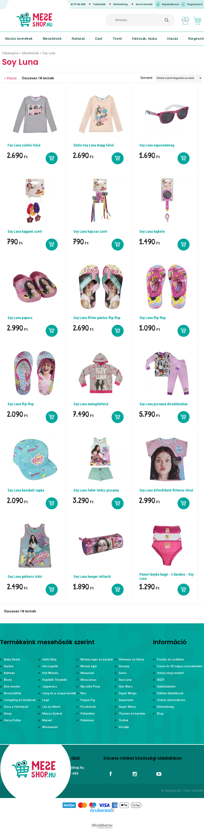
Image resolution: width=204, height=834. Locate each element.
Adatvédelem (166, 686)
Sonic (123, 673)
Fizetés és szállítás (170, 659)
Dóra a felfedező (16, 707)
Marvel (47, 720)
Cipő (98, 39)
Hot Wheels (50, 673)
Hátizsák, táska (144, 39)
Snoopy (124, 666)
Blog (160, 713)
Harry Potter (12, 720)
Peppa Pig (87, 700)
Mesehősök (52, 39)
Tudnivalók (99, 4)
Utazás (172, 39)
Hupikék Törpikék (54, 680)
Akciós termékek (19, 39)
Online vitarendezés (171, 700)
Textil (117, 39)
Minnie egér (88, 666)
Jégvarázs (49, 686)
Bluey (8, 680)
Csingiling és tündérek (20, 700)
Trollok (123, 720)
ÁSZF (160, 680)
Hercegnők (50, 666)
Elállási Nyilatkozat (170, 693)
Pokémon (87, 720)
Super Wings (127, 693)
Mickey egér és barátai (96, 659)
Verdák (124, 727)
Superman (126, 700)
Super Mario (127, 707)
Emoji (8, 713)
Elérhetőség (120, 4)
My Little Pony (90, 686)
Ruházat (78, 39)
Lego (45, 700)
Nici (83, 693)
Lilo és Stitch (51, 707)
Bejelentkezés (170, 4)
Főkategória (10, 53)
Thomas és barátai (132, 713)
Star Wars (125, 686)
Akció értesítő (144, 4)
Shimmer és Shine (131, 659)
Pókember (87, 713)
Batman (9, 673)
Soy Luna (125, 680)
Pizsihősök (88, 707)
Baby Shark (12, 659)
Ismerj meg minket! (170, 673)
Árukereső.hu (101, 816)
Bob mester (12, 686)
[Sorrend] (179, 78)
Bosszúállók (12, 693)
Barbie (8, 666)
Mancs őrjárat (52, 713)
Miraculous (88, 680)
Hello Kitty (49, 659)
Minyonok (87, 673)
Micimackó (50, 727)
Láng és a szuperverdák (59, 693)
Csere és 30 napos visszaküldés (179, 666)
